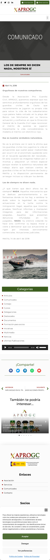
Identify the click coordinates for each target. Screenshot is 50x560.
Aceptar (25, 536)
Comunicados (25, 74)
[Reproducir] (5, 347)
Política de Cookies (16, 556)
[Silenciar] (37, 347)
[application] (25, 347)
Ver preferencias (25, 551)
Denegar (25, 543)
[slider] (21, 347)
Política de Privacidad (31, 556)
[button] (46, 510)
